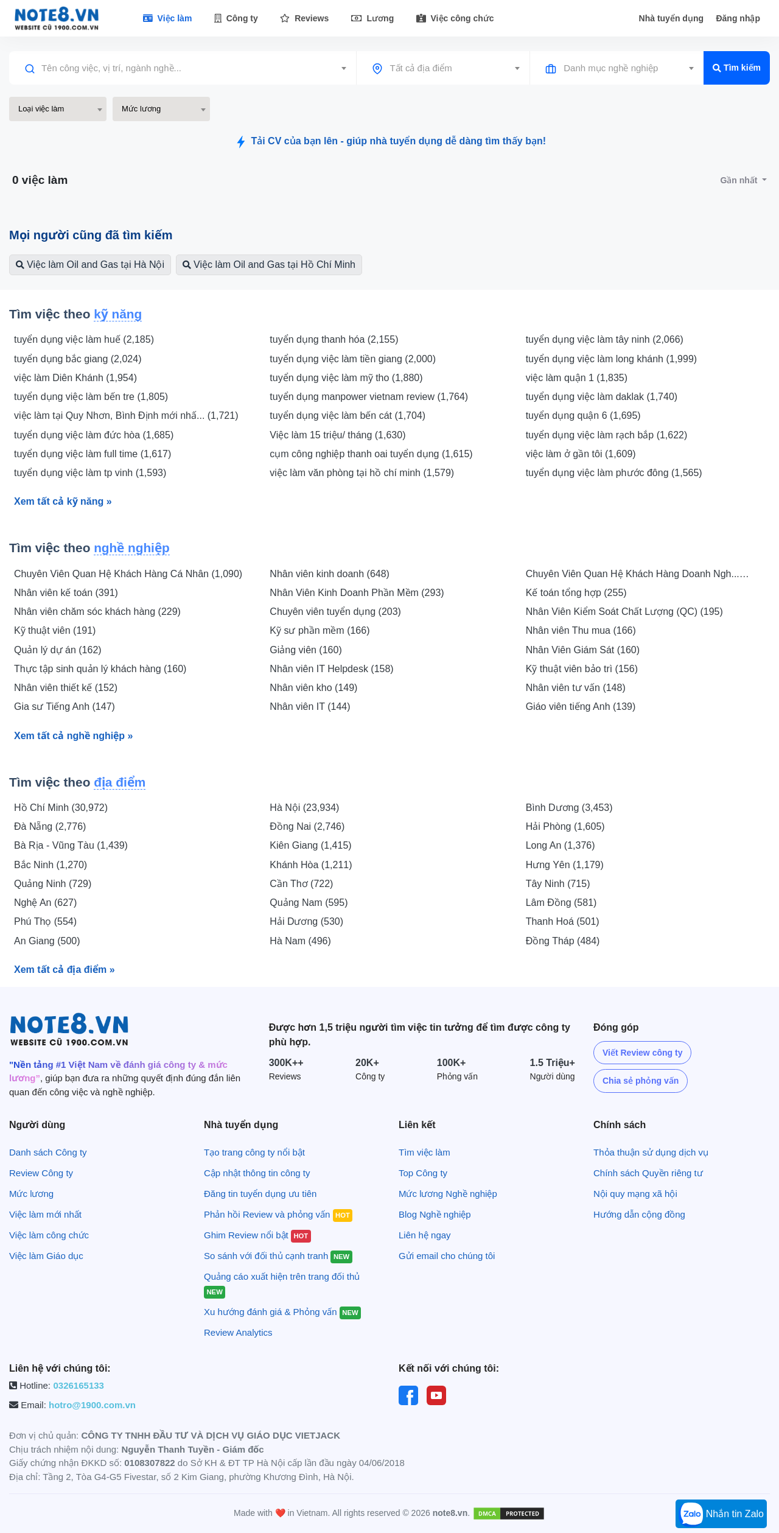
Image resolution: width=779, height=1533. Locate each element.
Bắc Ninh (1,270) (50, 865)
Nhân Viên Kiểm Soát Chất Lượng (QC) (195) (624, 611)
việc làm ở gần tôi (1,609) (581, 454)
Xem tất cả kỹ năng (63, 501)
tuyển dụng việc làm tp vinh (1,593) (90, 473)
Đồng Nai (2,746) (307, 826)
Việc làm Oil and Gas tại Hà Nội (90, 264)
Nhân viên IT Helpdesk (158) (331, 669)
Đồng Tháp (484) (563, 941)
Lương (372, 18)
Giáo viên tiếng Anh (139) (581, 706)
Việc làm (167, 18)
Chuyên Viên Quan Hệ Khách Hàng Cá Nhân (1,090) (128, 574)
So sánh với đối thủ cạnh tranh (278, 1256)
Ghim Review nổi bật (257, 1235)
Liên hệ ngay (425, 1235)
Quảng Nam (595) (309, 902)
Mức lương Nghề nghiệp (448, 1193)
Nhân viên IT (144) (310, 706)
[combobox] (182, 68)
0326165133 (78, 1385)
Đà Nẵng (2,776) (50, 826)
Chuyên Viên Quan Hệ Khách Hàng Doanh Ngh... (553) (632, 575)
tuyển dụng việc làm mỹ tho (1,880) (346, 378)
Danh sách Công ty (48, 1152)
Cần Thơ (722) (301, 884)
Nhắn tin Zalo (721, 1515)
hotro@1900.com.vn (92, 1405)
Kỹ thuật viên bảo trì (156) (582, 669)
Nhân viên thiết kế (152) (65, 687)
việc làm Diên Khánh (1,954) (75, 378)
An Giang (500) (47, 941)
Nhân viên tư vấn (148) (576, 687)
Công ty (236, 18)
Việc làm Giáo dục (46, 1256)
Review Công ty (41, 1173)
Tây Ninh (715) (558, 884)
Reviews (304, 18)
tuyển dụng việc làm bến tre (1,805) (91, 396)
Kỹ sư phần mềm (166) (319, 630)
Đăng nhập (738, 18)
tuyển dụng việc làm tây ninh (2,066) (604, 339)
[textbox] (182, 68)
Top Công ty (423, 1173)
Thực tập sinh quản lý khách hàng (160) (100, 669)
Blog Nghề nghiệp (435, 1214)
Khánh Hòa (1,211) (311, 865)
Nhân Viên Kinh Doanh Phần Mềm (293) (357, 593)
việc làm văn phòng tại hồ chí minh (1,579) (362, 473)
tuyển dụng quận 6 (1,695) (583, 415)
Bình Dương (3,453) (569, 807)
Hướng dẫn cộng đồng (639, 1214)
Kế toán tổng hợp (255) (576, 593)
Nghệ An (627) (45, 902)
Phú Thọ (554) (45, 921)
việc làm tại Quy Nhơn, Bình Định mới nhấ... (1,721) (126, 415)
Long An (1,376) (560, 845)
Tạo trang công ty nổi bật (254, 1152)
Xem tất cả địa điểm (64, 969)
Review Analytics (238, 1332)
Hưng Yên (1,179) (565, 865)
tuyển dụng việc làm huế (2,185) (84, 339)
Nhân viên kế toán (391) (66, 593)
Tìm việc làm (424, 1152)
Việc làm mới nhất (45, 1214)
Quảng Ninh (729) (52, 884)
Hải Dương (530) (306, 921)
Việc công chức (455, 18)
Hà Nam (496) (300, 941)
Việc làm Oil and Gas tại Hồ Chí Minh (269, 264)
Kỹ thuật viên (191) (55, 630)
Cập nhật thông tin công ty (257, 1173)
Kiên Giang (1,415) (310, 845)
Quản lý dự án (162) (58, 650)
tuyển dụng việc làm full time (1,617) (92, 454)
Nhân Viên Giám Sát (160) (583, 650)
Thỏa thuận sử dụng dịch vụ (650, 1152)
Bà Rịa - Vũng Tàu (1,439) (71, 845)
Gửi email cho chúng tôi (447, 1256)
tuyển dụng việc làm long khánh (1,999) (611, 359)
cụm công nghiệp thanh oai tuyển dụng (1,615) (371, 454)
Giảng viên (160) (305, 650)
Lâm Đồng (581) (561, 902)
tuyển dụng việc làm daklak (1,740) (601, 396)
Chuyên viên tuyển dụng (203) (335, 611)
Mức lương (31, 1193)
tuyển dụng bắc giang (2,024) (77, 359)
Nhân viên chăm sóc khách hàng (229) (97, 611)
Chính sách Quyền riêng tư (648, 1173)
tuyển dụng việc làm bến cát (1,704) (347, 415)
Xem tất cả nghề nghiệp (73, 736)
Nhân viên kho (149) (313, 687)
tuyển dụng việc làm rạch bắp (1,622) (607, 435)
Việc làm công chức (49, 1235)
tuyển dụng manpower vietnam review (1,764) (369, 396)
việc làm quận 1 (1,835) (576, 378)
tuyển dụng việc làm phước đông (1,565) (614, 473)
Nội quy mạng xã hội (635, 1193)
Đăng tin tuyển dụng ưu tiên (260, 1193)
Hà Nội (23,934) (304, 807)
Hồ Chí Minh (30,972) (61, 807)
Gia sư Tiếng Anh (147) (64, 706)
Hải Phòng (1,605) (565, 826)
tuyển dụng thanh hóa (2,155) (334, 339)
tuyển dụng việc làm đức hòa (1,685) (93, 435)
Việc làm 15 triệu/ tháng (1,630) (337, 435)
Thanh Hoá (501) (562, 921)
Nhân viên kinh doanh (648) (330, 574)
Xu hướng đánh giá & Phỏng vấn (282, 1312)
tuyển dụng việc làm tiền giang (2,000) (353, 359)
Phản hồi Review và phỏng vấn (278, 1214)
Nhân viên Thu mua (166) (581, 630)
